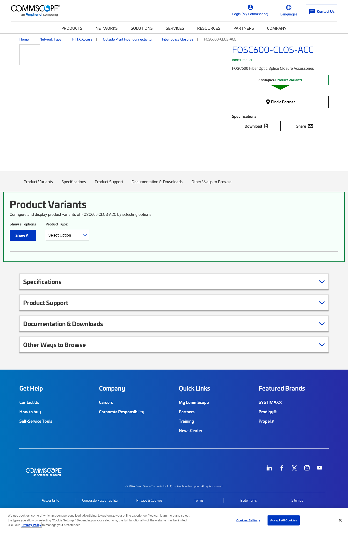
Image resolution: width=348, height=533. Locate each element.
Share (304, 126)
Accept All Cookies (283, 520)
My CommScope (194, 402)
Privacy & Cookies (149, 500)
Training (186, 421)
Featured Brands (282, 388)
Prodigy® (268, 411)
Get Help (31, 388)
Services (175, 28)
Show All (22, 235)
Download (256, 126)
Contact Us (29, 402)
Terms (198, 500)
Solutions (142, 28)
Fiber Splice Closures (177, 39)
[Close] (340, 520)
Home (24, 39)
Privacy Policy (31, 525)
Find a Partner (280, 101)
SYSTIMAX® (270, 402)
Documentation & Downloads (157, 185)
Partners (243, 28)
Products (71, 28)
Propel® (266, 421)
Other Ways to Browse (211, 185)
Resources (208, 28)
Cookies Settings (248, 520)
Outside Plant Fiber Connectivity (127, 39)
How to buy (30, 411)
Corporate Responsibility (121, 411)
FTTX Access (82, 39)
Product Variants (38, 185)
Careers (106, 402)
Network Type (50, 39)
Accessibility (50, 500)
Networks (106, 28)
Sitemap (297, 500)
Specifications (74, 185)
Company (277, 28)
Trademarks (248, 500)
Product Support (108, 185)
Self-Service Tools (35, 421)
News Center (190, 430)
